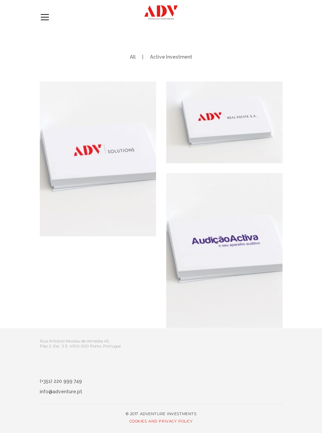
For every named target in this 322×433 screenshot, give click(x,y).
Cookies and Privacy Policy (161, 421)
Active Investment (171, 57)
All (133, 57)
